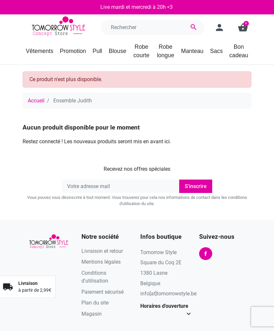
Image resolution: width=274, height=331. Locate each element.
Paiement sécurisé (102, 292)
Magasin (91, 314)
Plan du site (95, 303)
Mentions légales (101, 262)
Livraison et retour (102, 251)
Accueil (36, 100)
